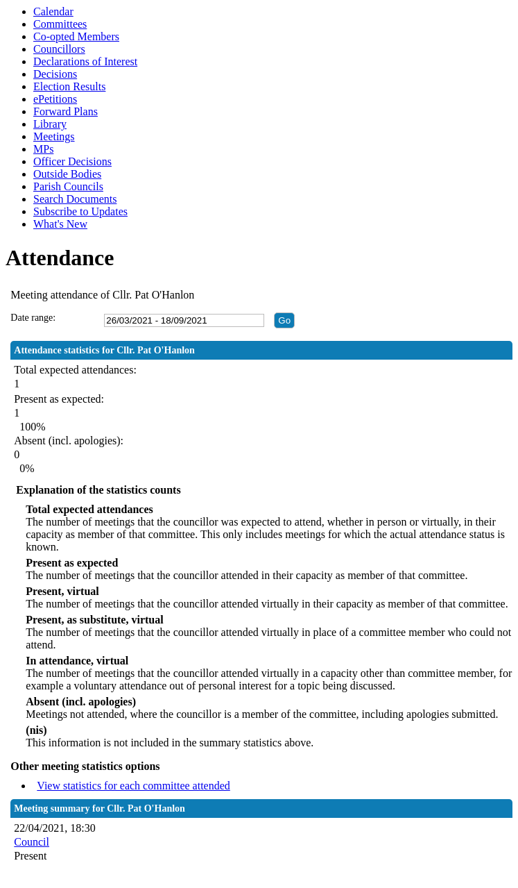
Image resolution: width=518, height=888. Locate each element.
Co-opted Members (76, 36)
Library (50, 124)
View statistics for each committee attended (133, 785)
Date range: (32, 317)
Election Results (69, 86)
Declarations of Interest (85, 61)
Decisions (55, 74)
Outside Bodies (67, 174)
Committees (60, 24)
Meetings (54, 136)
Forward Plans (65, 111)
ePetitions (55, 99)
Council (31, 842)
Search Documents (74, 199)
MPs (43, 149)
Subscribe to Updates (80, 211)
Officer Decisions (72, 161)
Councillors (59, 49)
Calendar (53, 11)
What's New (60, 224)
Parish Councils (68, 186)
